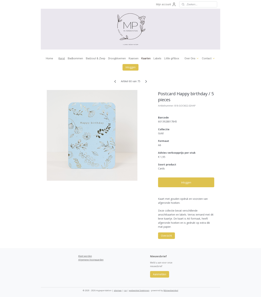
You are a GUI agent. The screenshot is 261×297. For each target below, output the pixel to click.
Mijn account (166, 4)
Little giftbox (171, 58)
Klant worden (85, 256)
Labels (157, 58)
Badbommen (75, 58)
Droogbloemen (117, 58)
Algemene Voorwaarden (90, 259)
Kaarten (146, 58)
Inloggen (130, 67)
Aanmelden (159, 274)
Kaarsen (133, 58)
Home (49, 58)
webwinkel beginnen (139, 290)
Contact (208, 58)
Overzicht (166, 235)
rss (125, 290)
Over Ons (192, 58)
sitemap (118, 290)
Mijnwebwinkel (170, 290)
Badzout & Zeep (95, 58)
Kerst (62, 58)
